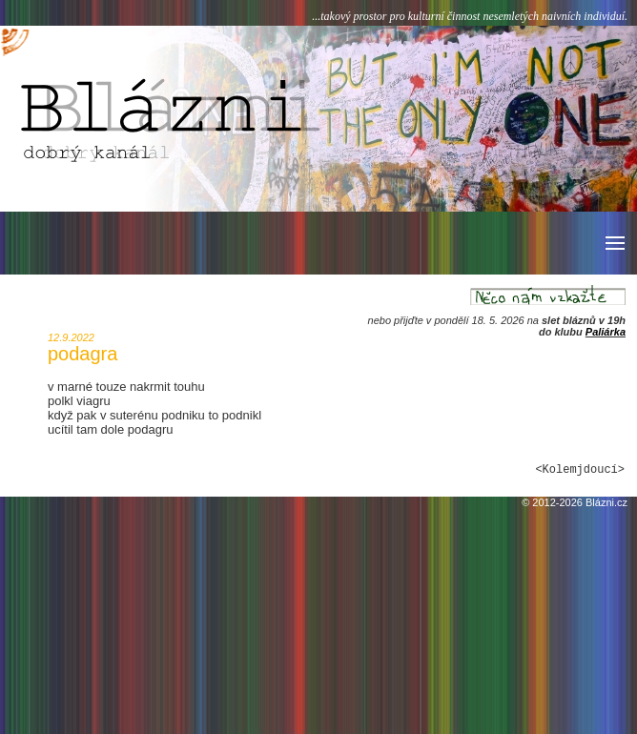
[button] (613, 243)
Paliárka (606, 331)
